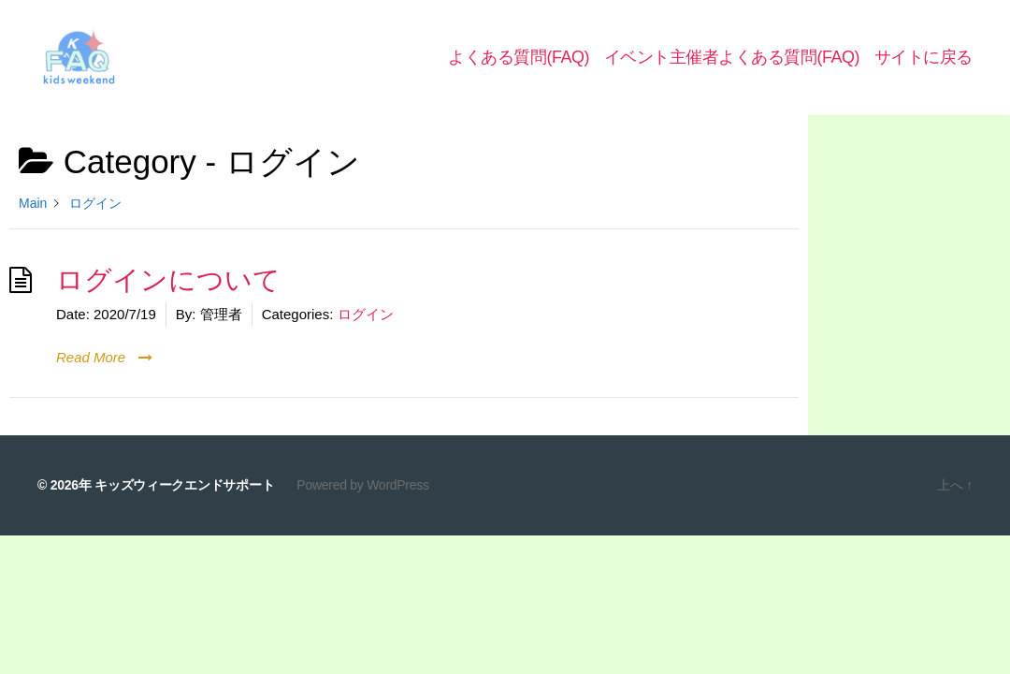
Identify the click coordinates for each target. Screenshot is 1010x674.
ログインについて (168, 297)
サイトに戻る (923, 65)
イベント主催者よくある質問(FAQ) (731, 65)
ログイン (366, 332)
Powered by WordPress (362, 502)
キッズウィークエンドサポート (184, 502)
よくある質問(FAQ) (518, 65)
